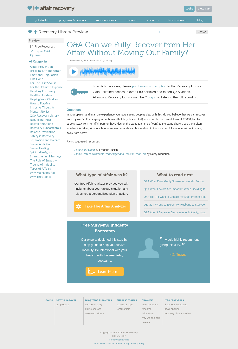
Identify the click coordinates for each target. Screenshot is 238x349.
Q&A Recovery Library (44, 115)
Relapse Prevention (42, 132)
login (189, 8)
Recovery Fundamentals (45, 127)
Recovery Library (93, 304)
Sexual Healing (39, 148)
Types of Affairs (40, 168)
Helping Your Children (44, 99)
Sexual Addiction (40, 144)
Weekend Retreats (95, 313)
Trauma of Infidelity (42, 164)
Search (36, 55)
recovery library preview (178, 313)
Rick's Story (148, 313)
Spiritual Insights (41, 152)
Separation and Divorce (45, 140)
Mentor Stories (40, 111)
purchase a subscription (149, 86)
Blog (200, 20)
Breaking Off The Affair (45, 70)
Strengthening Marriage (45, 156)
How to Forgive (40, 103)
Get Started (42, 20)
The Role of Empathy (43, 160)
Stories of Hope (125, 304)
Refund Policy (122, 343)
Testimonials (123, 308)
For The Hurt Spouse (43, 83)
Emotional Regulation (44, 74)
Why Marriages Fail (42, 172)
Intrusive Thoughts (42, 107)
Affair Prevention (41, 66)
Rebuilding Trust (40, 119)
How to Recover (66, 300)
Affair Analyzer (172, 308)
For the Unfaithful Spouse (46, 87)
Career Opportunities (119, 340)
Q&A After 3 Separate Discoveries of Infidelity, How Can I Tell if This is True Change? (176, 212)
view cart (204, 8)
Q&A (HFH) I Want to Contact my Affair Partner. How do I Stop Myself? (176, 196)
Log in (152, 97)
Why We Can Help (151, 317)
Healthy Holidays (41, 95)
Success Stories (106, 20)
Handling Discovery (42, 91)
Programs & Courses (72, 20)
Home (49, 300)
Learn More (107, 271)
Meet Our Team (150, 304)
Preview (34, 40)
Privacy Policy (137, 343)
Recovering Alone (41, 123)
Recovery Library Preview (58, 32)
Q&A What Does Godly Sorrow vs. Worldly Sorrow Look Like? (176, 181)
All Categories (38, 61)
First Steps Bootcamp (176, 304)
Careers (146, 322)
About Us (153, 20)
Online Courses (93, 308)
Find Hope (36, 79)
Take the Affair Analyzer (105, 206)
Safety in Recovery (42, 136)
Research (131, 20)
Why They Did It (40, 176)
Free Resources (178, 20)
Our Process (62, 304)
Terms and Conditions (104, 343)
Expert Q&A (40, 51)
